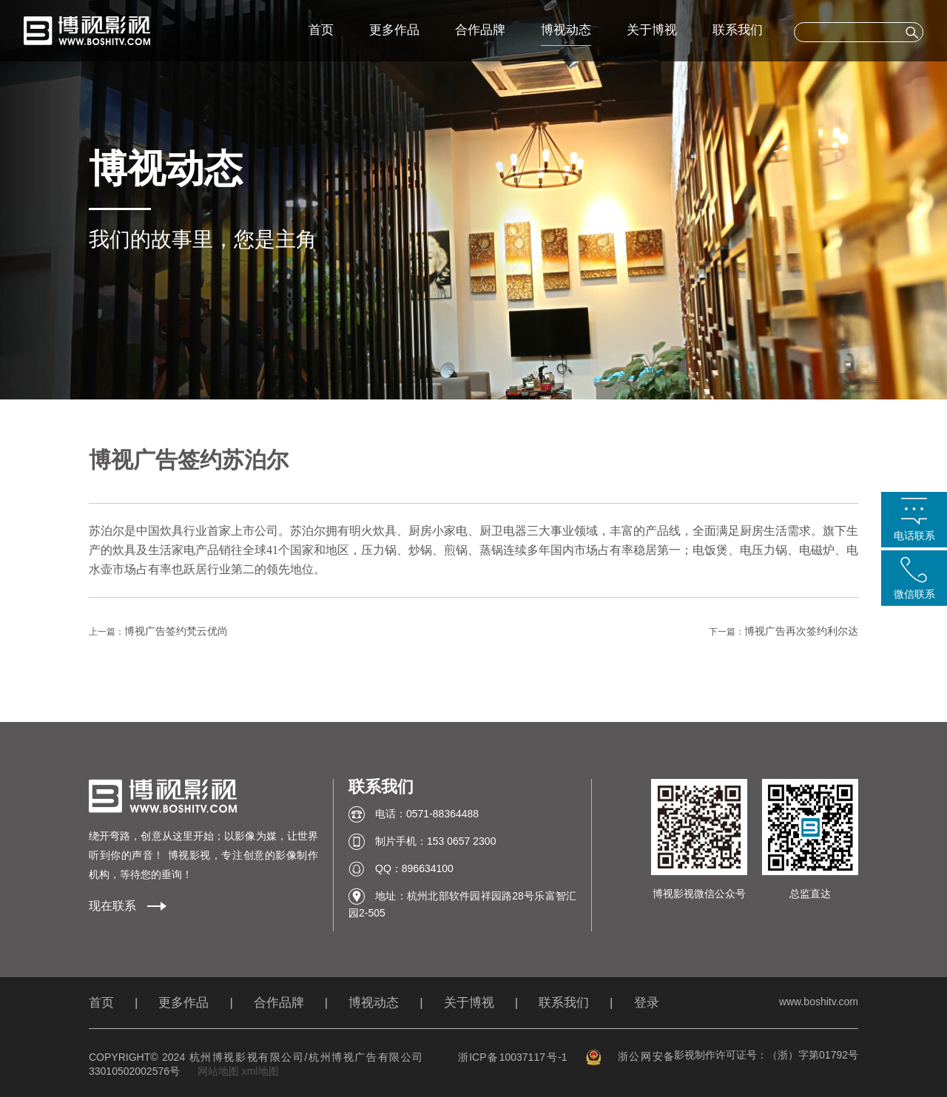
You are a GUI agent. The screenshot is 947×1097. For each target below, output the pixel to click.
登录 (646, 1003)
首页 (321, 30)
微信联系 (914, 594)
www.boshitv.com (818, 1001)
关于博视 (652, 30)
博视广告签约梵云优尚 (176, 631)
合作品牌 (480, 30)
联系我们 (737, 30)
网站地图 (218, 1071)
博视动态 (566, 30)
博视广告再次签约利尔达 (801, 631)
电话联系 (914, 535)
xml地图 (260, 1071)
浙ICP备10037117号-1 (512, 1057)
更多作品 (394, 30)
